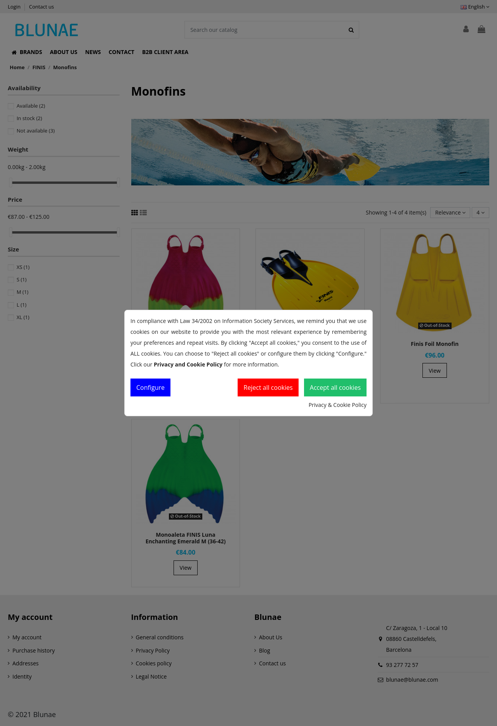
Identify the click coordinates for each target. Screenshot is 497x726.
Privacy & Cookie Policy (338, 404)
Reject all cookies (268, 387)
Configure (150, 387)
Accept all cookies (335, 387)
